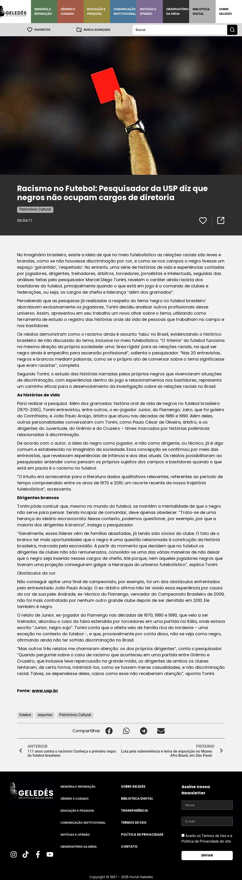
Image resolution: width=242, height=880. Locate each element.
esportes (45, 714)
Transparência (134, 810)
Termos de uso (133, 822)
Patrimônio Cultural (35, 209)
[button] (109, 730)
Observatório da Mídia (177, 11)
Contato (129, 846)
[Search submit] (232, 29)
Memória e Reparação (43, 11)
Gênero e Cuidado (68, 11)
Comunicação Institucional (125, 11)
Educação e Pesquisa (96, 11)
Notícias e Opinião (148, 11)
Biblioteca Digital (201, 11)
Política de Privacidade (142, 834)
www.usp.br (45, 690)
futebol (25, 714)
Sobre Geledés (225, 11)
